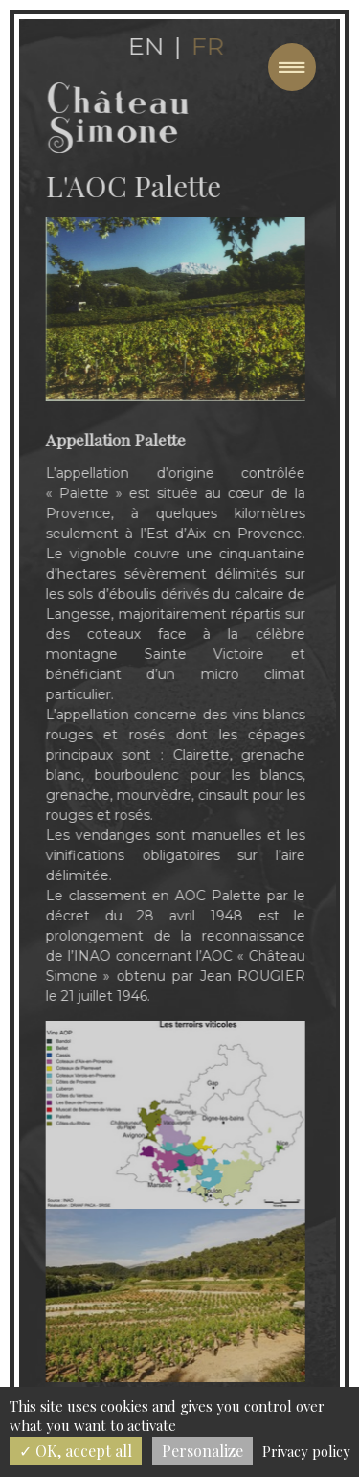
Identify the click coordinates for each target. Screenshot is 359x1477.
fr (202, 46)
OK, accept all (75, 1451)
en (141, 46)
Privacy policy (306, 1451)
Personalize (202, 1451)
